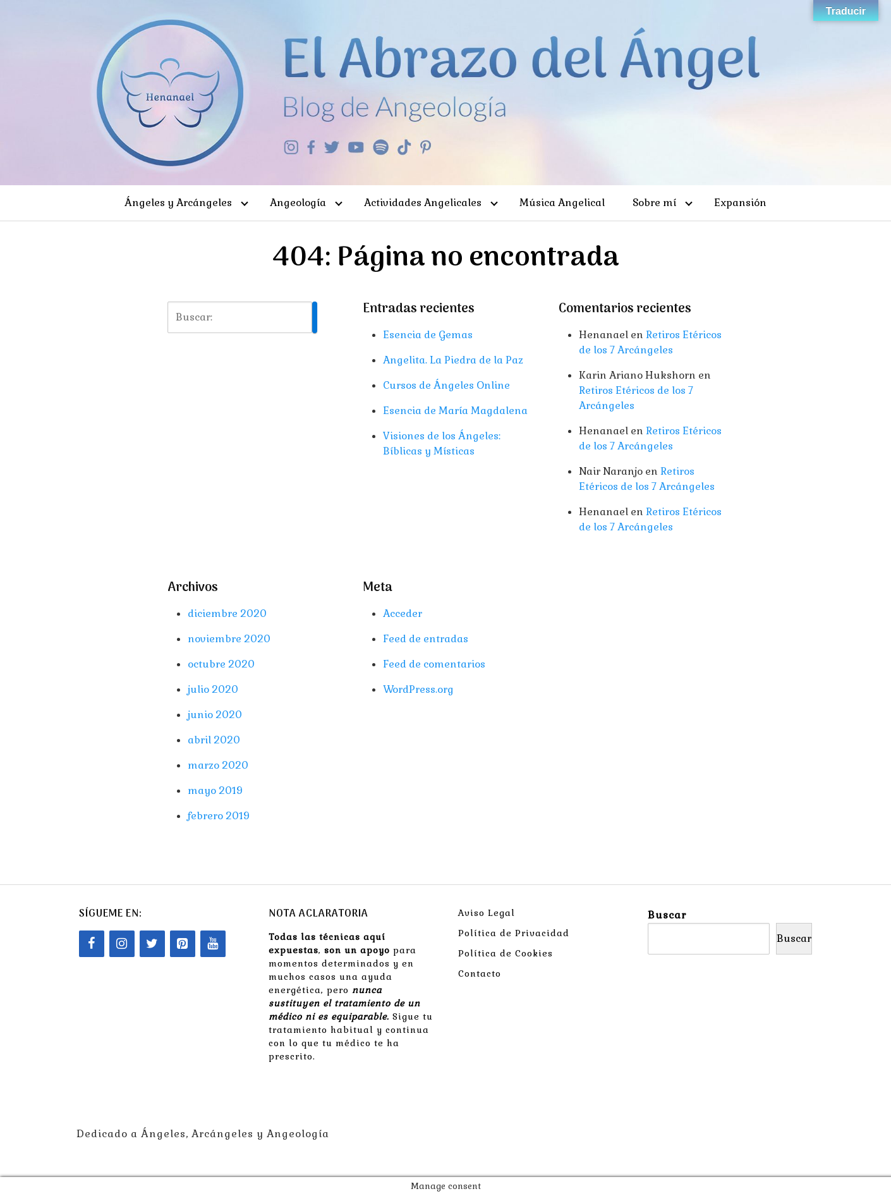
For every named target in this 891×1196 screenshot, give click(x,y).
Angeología (298, 202)
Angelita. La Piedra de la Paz (453, 360)
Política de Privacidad (513, 933)
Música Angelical (562, 202)
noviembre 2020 (229, 638)
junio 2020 (215, 714)
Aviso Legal (486, 912)
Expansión (740, 202)
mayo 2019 (215, 790)
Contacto (479, 973)
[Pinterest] (182, 944)
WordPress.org (418, 689)
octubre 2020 (221, 664)
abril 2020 (214, 740)
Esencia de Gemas (428, 334)
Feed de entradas (425, 638)
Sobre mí (654, 202)
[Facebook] (91, 944)
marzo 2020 (218, 765)
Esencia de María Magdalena (455, 410)
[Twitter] (152, 944)
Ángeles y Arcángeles (178, 202)
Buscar (667, 915)
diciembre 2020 (227, 613)
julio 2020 (213, 689)
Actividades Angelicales (423, 202)
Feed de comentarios (434, 664)
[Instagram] (122, 944)
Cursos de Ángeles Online (446, 385)
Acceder (402, 613)
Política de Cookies (505, 953)
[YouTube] (213, 944)
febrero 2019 (219, 815)
